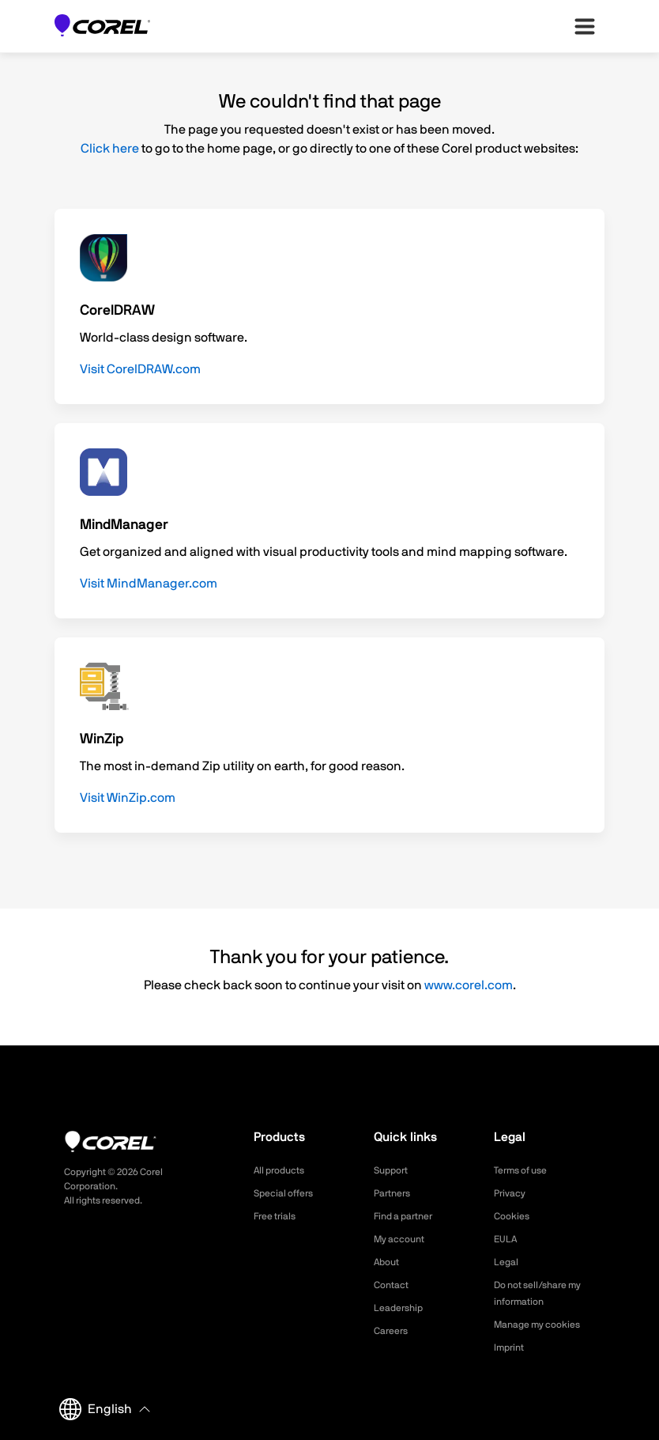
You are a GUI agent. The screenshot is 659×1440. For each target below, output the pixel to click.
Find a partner (408, 1216)
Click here (110, 148)
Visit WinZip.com (127, 798)
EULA (507, 1239)
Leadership (402, 1307)
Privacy (512, 1193)
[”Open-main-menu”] (584, 26)
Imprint (511, 1347)
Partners (395, 1193)
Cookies (514, 1216)
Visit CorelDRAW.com (140, 369)
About (389, 1262)
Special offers (288, 1193)
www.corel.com (468, 985)
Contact (394, 1285)
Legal (508, 1262)
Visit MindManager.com (148, 583)
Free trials (278, 1216)
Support (393, 1170)
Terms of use (525, 1170)
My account (403, 1239)
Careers (393, 1330)
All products (283, 1170)
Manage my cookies (544, 1324)
